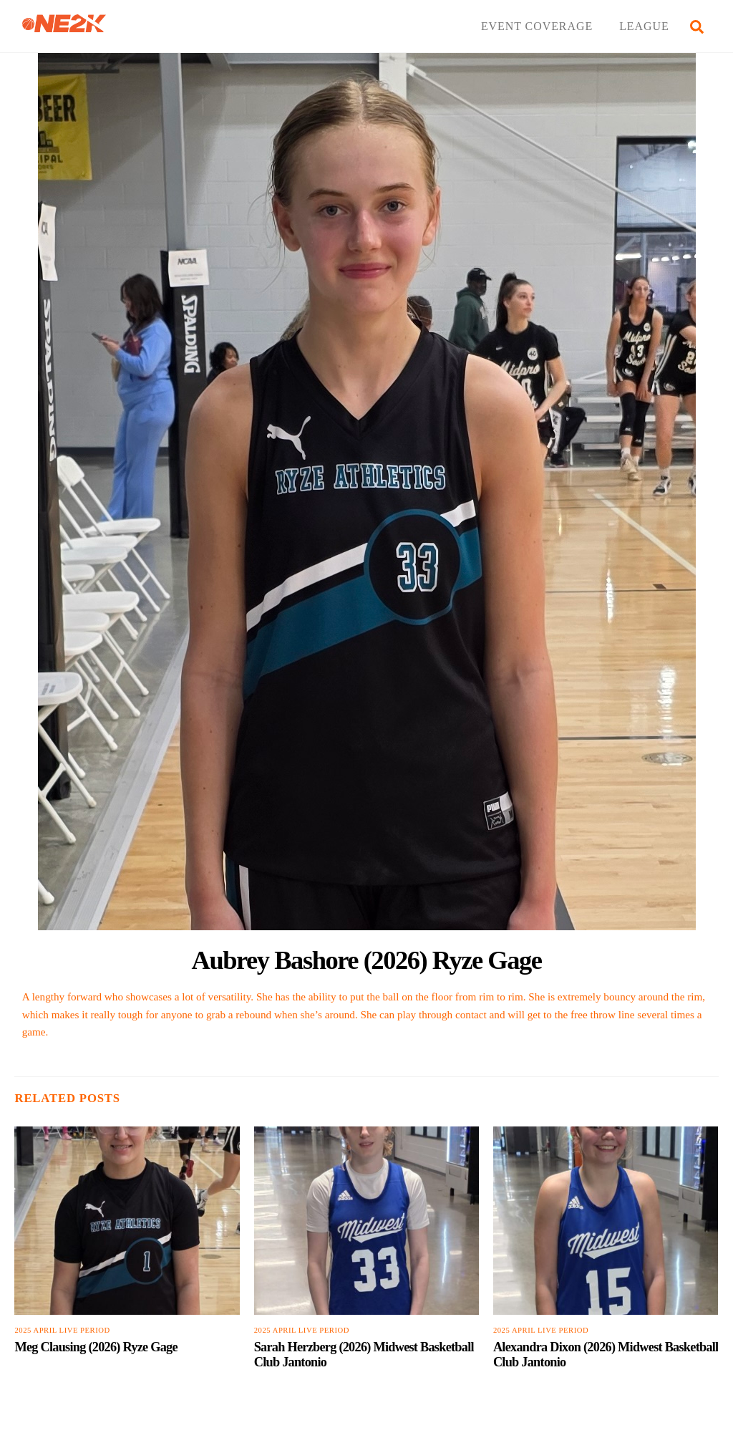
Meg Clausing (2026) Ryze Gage (95, 1347)
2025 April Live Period (62, 1330)
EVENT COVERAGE (537, 26)
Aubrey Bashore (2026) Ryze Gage (367, 960)
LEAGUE (644, 26)
